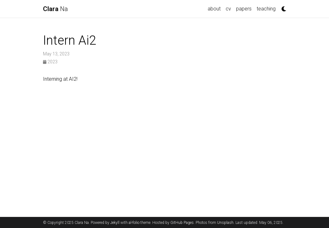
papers (244, 9)
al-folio (134, 222)
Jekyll (114, 222)
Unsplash (225, 222)
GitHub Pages (182, 222)
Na (55, 9)
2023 (50, 61)
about (214, 9)
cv (228, 9)
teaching (266, 9)
